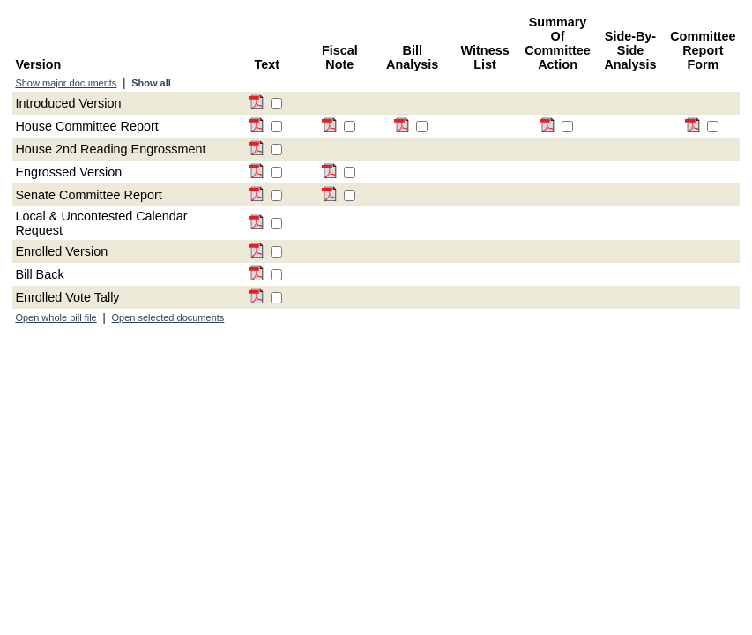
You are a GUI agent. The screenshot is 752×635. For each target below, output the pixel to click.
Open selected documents (168, 317)
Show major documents (65, 83)
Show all (151, 83)
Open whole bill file (55, 317)
